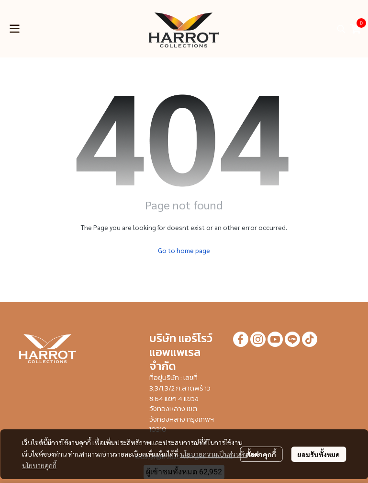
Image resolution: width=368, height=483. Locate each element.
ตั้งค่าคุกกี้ (261, 454)
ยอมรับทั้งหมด (318, 454)
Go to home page (184, 250)
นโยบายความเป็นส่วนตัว (213, 453)
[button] (341, 28)
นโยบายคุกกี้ (39, 465)
